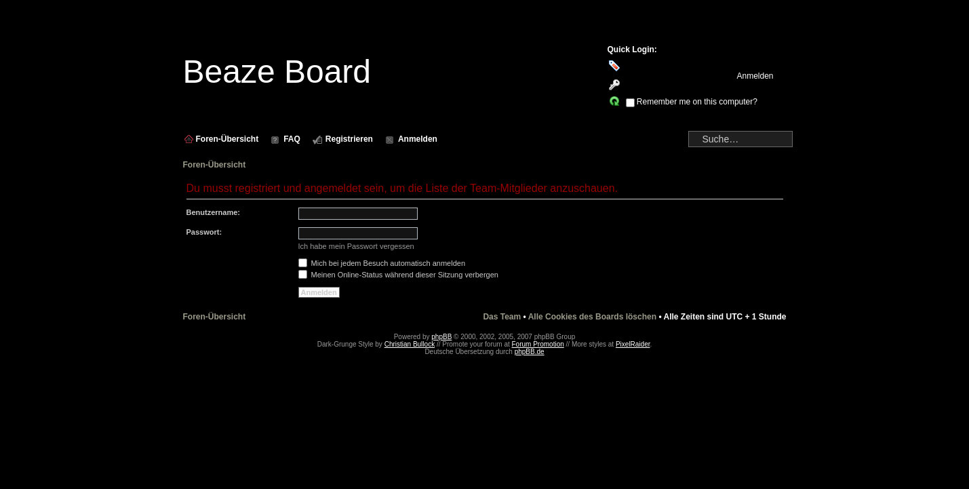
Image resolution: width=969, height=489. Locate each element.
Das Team (502, 316)
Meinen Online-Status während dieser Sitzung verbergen (398, 275)
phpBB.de (530, 351)
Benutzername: (213, 212)
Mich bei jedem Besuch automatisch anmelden (382, 263)
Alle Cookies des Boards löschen (592, 316)
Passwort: (204, 232)
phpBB (441, 336)
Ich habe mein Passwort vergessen (356, 246)
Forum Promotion (538, 344)
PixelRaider (633, 344)
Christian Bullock (409, 344)
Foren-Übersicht (214, 165)
